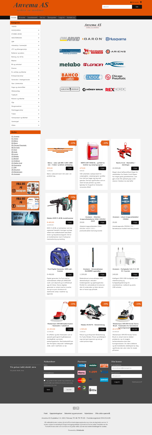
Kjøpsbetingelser (56, 414)
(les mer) (54, 385)
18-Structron (15, 170)
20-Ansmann (15, 174)
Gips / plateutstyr (17, 83)
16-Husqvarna (16, 165)
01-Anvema (15, 136)
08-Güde (14, 152)
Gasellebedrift (32, 18)
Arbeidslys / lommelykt (19, 45)
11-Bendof (15, 159)
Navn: (46, 365)
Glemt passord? (137, 382)
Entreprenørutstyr (17, 76)
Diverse (13, 68)
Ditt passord (115, 373)
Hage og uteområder (18, 87)
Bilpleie (13, 61)
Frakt (46, 414)
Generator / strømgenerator (20, 80)
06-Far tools (15, 148)
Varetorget (15, 121)
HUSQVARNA (16, 30)
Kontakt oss (71, 18)
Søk (137, 7)
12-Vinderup (15, 161)
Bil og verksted (16, 64)
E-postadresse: (49, 373)
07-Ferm (14, 150)
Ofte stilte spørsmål (102, 414)
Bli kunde (22, 18)
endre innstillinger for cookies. (97, 427)
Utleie (13, 125)
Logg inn (61, 18)
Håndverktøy (15, 91)
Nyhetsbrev (88, 414)
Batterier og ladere (17, 53)
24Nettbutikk (80, 431)
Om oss (42, 18)
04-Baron (14, 143)
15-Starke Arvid (16, 163)
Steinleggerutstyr (17, 110)
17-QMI (13, 168)
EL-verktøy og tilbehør (18, 72)
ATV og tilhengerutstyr (19, 49)
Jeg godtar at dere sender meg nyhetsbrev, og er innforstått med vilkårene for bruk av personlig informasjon (58, 383)
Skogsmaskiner (16, 106)
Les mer (68, 390)
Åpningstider (52, 18)
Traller (13, 114)
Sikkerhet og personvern (73, 414)
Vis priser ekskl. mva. (17, 371)
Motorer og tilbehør (17, 99)
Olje (12, 102)
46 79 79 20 (80, 418)
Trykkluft (14, 95)
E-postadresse (116, 365)
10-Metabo (15, 156)
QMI (12, 42)
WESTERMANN (16, 38)
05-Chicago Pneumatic (18, 145)
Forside (13, 18)
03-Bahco (14, 141)
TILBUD (13, 26)
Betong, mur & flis (17, 57)
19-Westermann (16, 172)
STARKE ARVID (16, 34)
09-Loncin (14, 154)
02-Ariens (14, 139)
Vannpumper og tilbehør (19, 118)
